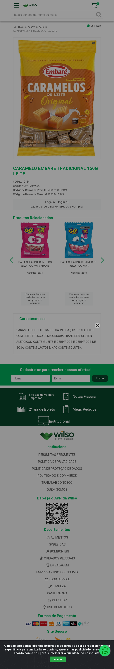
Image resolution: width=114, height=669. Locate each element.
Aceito (58, 659)
